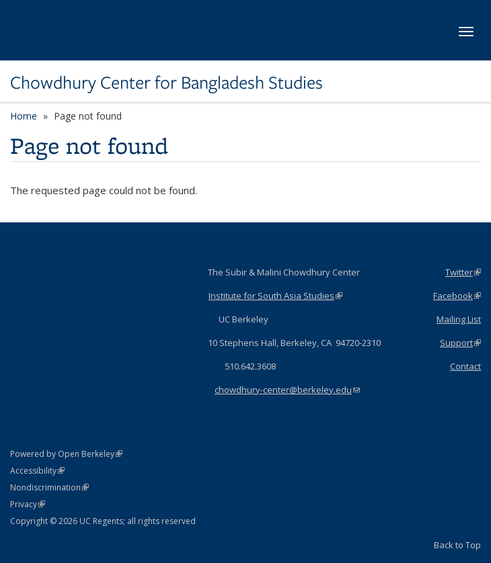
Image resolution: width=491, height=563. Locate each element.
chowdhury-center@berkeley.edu (287, 390)
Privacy (27, 504)
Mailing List (459, 319)
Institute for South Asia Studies (275, 296)
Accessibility (37, 470)
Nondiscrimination (49, 487)
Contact (465, 366)
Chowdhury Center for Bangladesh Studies (166, 83)
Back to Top (457, 545)
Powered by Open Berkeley (66, 454)
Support (460, 343)
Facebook (457, 296)
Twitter (463, 272)
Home (23, 116)
